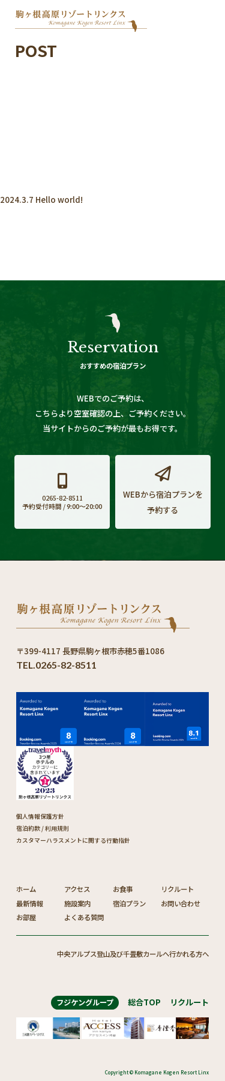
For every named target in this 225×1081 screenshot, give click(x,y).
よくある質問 (84, 917)
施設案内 (77, 903)
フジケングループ (84, 1002)
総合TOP (144, 1002)
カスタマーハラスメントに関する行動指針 (73, 840)
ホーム (26, 889)
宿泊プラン (129, 903)
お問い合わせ (180, 903)
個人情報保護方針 (40, 816)
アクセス (77, 889)
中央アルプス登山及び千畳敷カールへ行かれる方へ (133, 954)
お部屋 (26, 917)
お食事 (123, 889)
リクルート (177, 889)
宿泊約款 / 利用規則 (42, 828)
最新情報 (29, 903)
